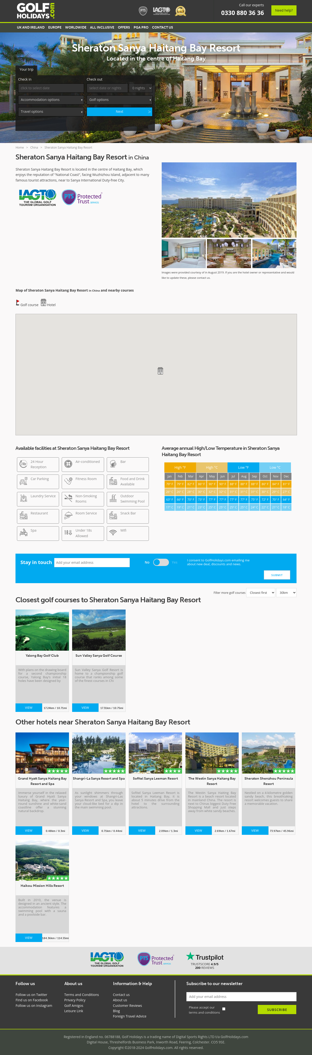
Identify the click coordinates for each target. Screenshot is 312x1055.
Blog (116, 1008)
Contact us (121, 991)
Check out (94, 76)
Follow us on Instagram (33, 1002)
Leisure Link (73, 1008)
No (147, 559)
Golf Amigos (74, 1002)
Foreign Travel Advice (129, 1013)
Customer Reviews (127, 1002)
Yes (174, 559)
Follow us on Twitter (31, 991)
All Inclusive (102, 27)
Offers (124, 27)
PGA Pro (141, 27)
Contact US (162, 27)
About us (120, 997)
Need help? (284, 10)
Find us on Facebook (31, 997)
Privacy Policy (74, 997)
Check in (24, 76)
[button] (160, 368)
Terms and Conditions (81, 991)
